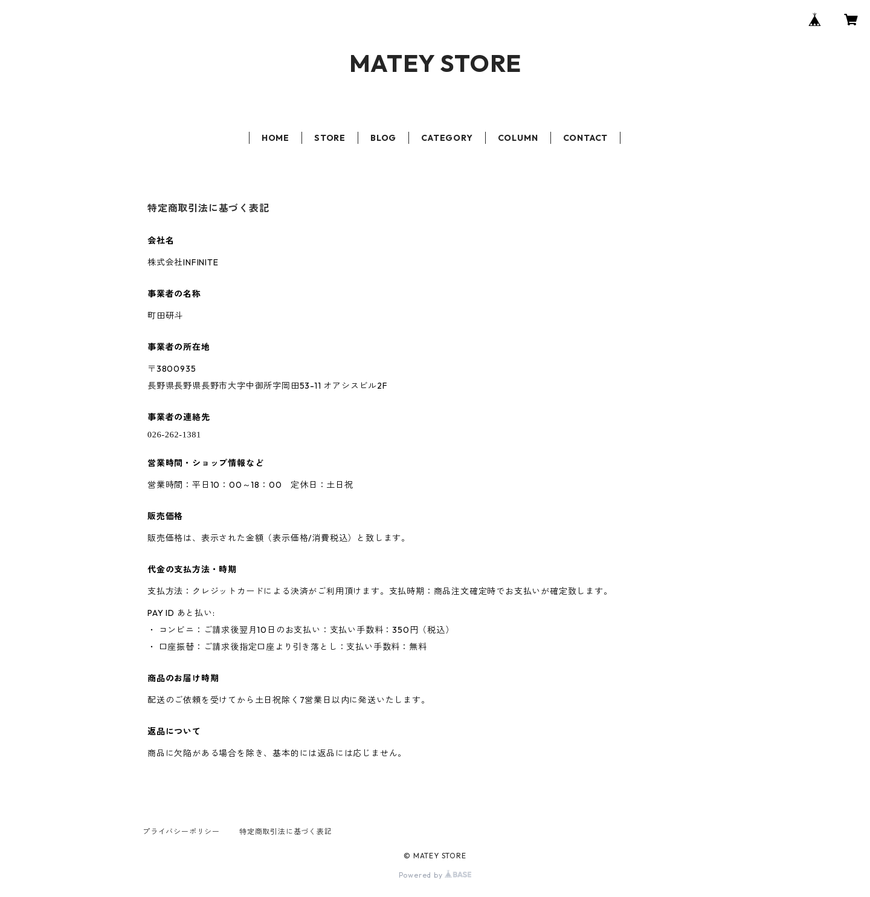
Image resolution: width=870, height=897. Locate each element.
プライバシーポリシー (181, 831)
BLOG (383, 137)
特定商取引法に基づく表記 (285, 831)
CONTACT (585, 137)
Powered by (435, 874)
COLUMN (518, 137)
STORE (330, 137)
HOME (275, 137)
